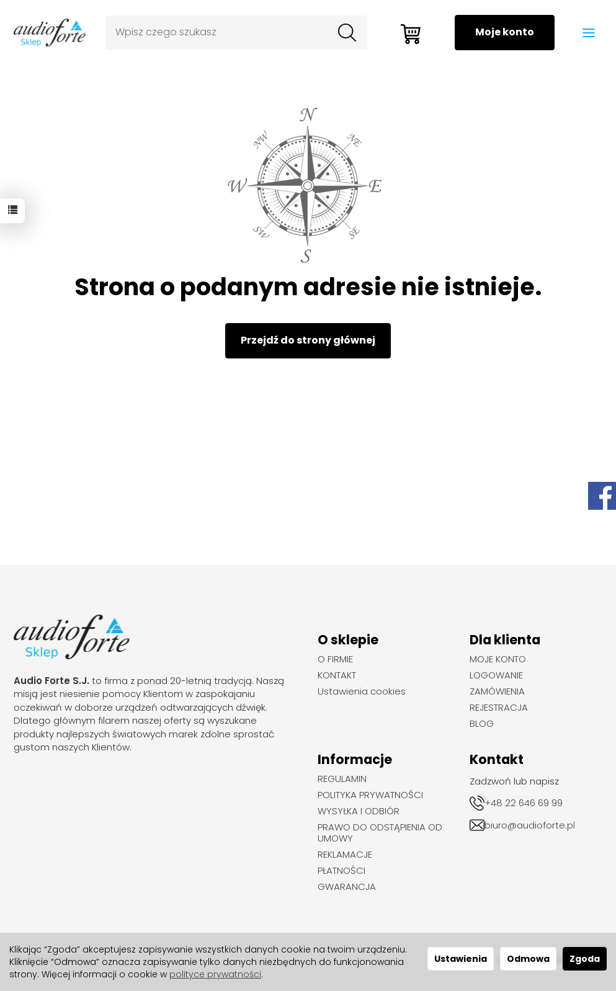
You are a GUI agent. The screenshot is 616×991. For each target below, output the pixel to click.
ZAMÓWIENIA (497, 691)
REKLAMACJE (345, 854)
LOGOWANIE (496, 675)
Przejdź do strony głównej (308, 340)
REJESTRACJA (499, 707)
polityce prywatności (215, 974)
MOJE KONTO (498, 659)
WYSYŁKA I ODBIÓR (359, 811)
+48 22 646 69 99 (523, 802)
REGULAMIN (342, 778)
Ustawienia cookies (362, 691)
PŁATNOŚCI (341, 870)
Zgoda (584, 959)
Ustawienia (460, 959)
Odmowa (528, 959)
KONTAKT (337, 675)
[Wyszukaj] (347, 33)
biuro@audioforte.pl (529, 825)
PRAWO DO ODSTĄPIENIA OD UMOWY (380, 833)
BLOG (482, 723)
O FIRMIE (335, 659)
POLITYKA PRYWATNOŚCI (370, 795)
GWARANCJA (347, 886)
